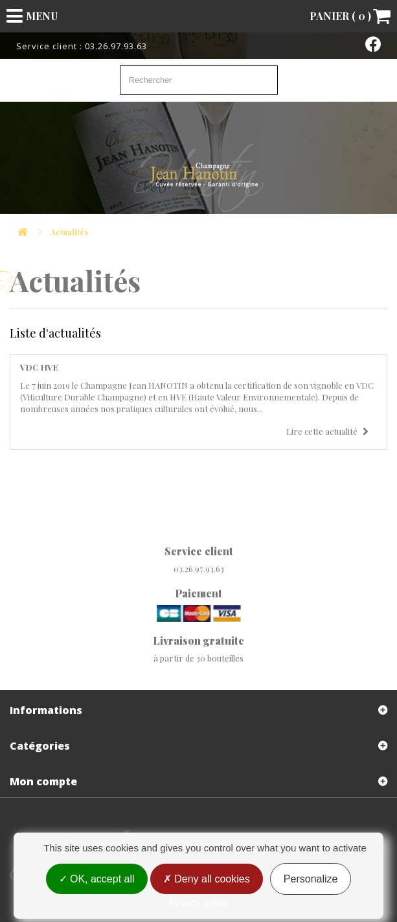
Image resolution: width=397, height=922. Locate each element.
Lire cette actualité (327, 431)
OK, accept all (97, 878)
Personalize (311, 878)
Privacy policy (199, 902)
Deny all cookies (206, 878)
